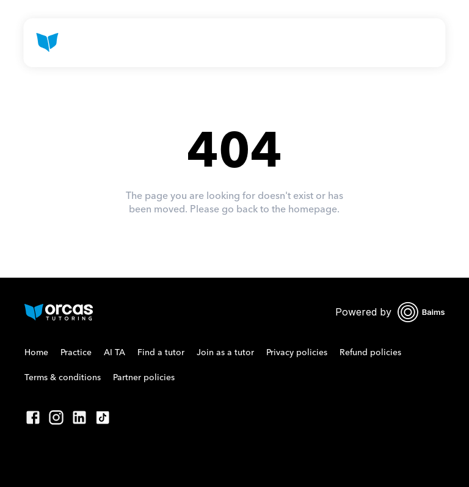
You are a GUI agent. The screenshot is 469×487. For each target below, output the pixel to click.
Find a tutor (160, 352)
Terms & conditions (62, 377)
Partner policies (144, 377)
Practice (76, 352)
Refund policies (370, 352)
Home (36, 352)
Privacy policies (296, 352)
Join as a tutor (225, 352)
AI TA (114, 352)
